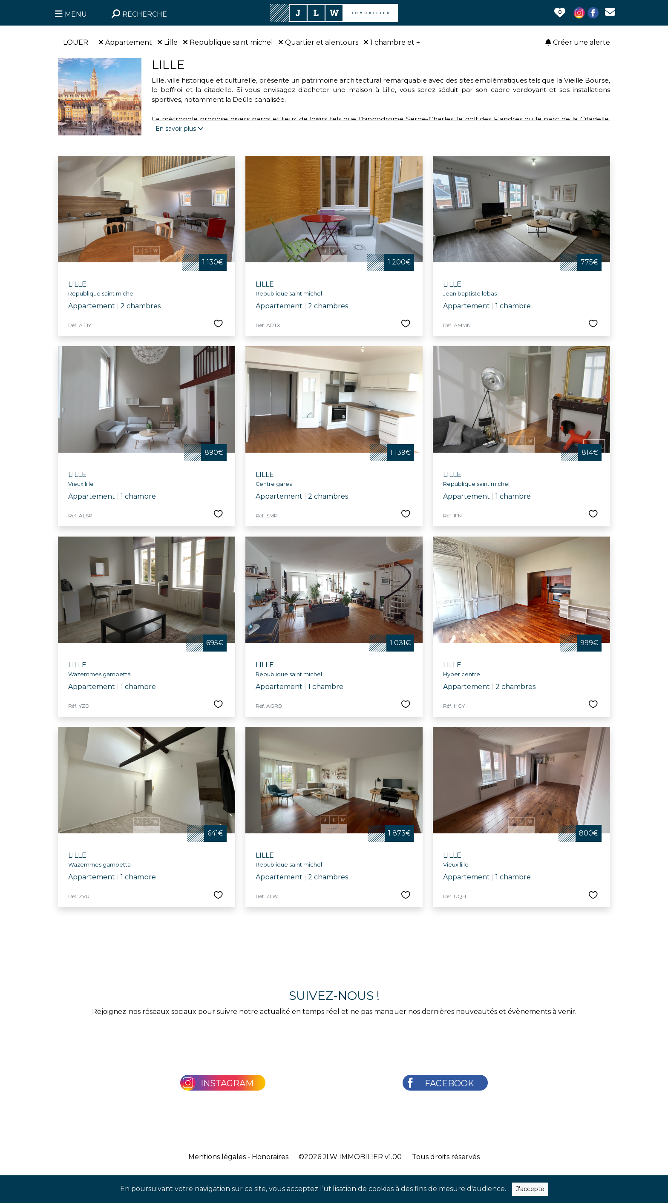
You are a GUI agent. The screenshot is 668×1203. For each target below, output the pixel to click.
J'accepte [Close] (530, 1189)
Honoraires (270, 1157)
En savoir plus (179, 128)
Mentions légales (217, 1157)
